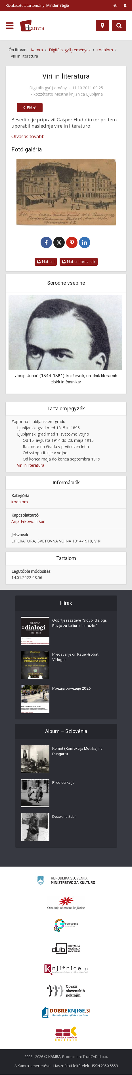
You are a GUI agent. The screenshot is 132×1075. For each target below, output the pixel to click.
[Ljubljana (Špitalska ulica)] (66, 192)
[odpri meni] (9, 25)
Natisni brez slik (78, 262)
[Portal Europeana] (66, 926)
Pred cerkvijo (63, 783)
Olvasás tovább (28, 136)
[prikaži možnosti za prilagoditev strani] (115, 5)
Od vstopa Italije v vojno (45, 453)
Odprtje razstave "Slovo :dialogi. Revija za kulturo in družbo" (76, 627)
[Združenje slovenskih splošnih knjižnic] (66, 970)
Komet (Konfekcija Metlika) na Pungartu (79, 752)
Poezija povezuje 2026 (72, 689)
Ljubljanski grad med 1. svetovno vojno (53, 434)
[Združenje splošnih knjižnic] (66, 1034)
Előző (30, 107)
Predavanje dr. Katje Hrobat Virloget (76, 658)
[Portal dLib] (66, 949)
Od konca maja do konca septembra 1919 (61, 459)
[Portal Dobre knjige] (66, 1012)
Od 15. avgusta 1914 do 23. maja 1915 (58, 440)
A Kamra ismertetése (32, 1065)
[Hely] (102, 25)
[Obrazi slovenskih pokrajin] (66, 991)
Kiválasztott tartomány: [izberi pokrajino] (37, 5)
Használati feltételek (71, 1065)
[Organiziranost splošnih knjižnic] (66, 903)
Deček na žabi (64, 817)
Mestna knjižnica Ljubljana (78, 94)
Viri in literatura (30, 465)
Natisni (46, 262)
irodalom (19, 502)
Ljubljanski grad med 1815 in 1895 (48, 428)
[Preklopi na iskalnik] (119, 25)
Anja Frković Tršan (28, 521)
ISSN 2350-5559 (105, 1065)
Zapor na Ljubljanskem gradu (38, 421)
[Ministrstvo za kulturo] (66, 881)
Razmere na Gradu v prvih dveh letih (56, 446)
